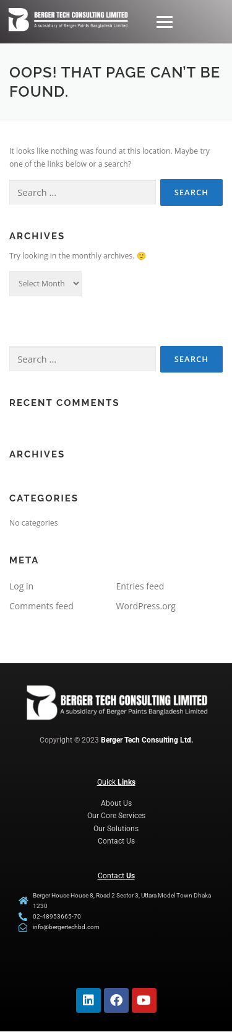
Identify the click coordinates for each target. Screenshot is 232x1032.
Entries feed (140, 586)
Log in (21, 586)
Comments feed (41, 606)
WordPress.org (146, 606)
